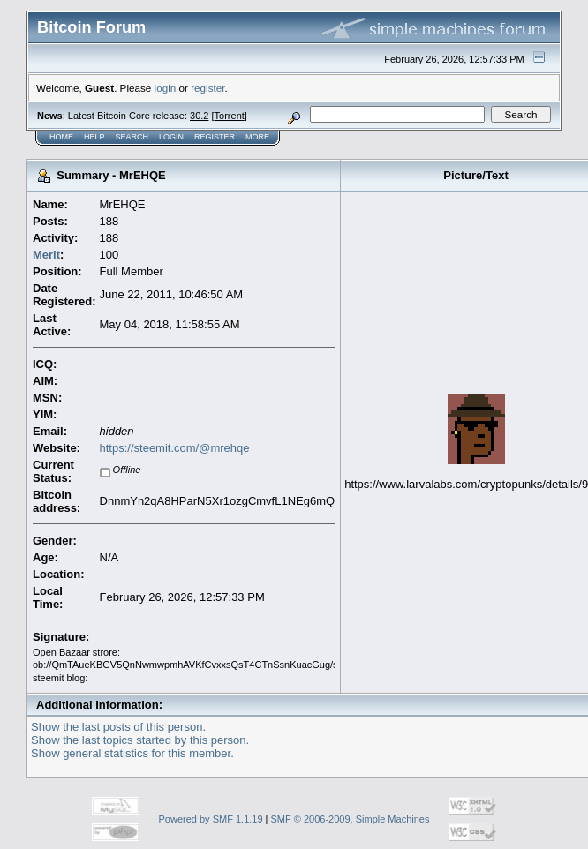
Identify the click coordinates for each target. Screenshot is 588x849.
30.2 (199, 115)
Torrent (230, 115)
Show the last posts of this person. (118, 726)
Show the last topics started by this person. (140, 740)
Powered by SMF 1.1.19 (211, 819)
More (257, 136)
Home (61, 136)
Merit (46, 254)
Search (132, 136)
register (207, 88)
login (166, 88)
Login (171, 136)
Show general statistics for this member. (132, 753)
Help (94, 136)
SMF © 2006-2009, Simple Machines (350, 819)
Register (214, 136)
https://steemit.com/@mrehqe (175, 448)
